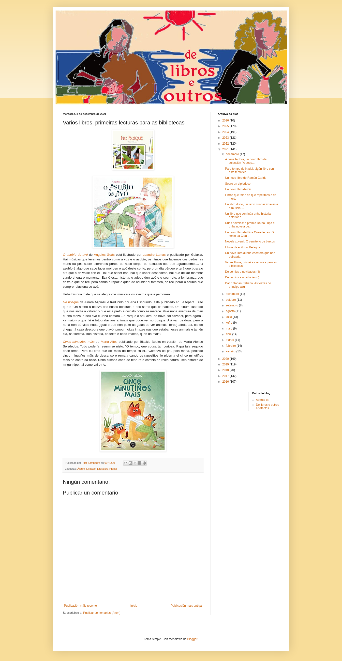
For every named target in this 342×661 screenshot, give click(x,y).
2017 (226, 376)
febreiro (231, 345)
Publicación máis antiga (186, 605)
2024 (226, 132)
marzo (230, 340)
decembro (233, 154)
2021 (226, 149)
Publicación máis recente (80, 605)
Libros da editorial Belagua (242, 247)
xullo (229, 317)
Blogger (192, 639)
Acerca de (262, 400)
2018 (226, 370)
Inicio (133, 605)
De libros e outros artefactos (267, 406)
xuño (229, 322)
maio (229, 328)
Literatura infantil (107, 468)
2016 (226, 381)
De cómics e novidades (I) (242, 277)
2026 (226, 120)
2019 (226, 364)
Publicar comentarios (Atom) (101, 613)
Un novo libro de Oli (238, 189)
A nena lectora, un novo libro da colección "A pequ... (246, 161)
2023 (226, 137)
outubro (231, 299)
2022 (226, 143)
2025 (226, 126)
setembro (232, 305)
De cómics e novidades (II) (242, 271)
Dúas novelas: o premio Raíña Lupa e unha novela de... (249, 224)
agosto (230, 311)
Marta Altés (109, 342)
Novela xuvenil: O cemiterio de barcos (250, 241)
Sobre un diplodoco (237, 183)
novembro (233, 294)
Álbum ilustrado (86, 468)
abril (229, 334)
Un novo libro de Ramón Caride (245, 178)
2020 (226, 359)
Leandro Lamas (154, 254)
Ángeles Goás (104, 254)
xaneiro (231, 351)
